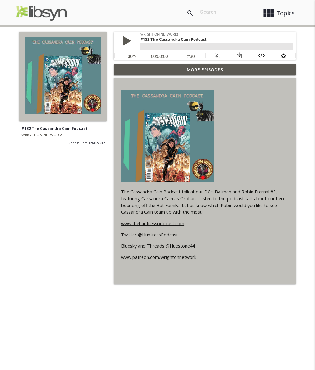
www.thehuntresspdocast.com (152, 223)
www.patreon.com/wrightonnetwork (158, 257)
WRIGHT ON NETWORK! (41, 134)
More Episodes (205, 70)
